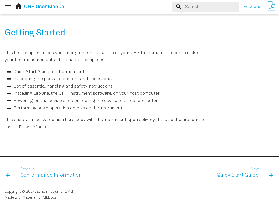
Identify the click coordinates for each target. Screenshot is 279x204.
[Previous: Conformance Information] (45, 172)
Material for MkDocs (39, 197)
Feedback (253, 7)
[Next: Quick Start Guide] (244, 172)
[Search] (205, 7)
